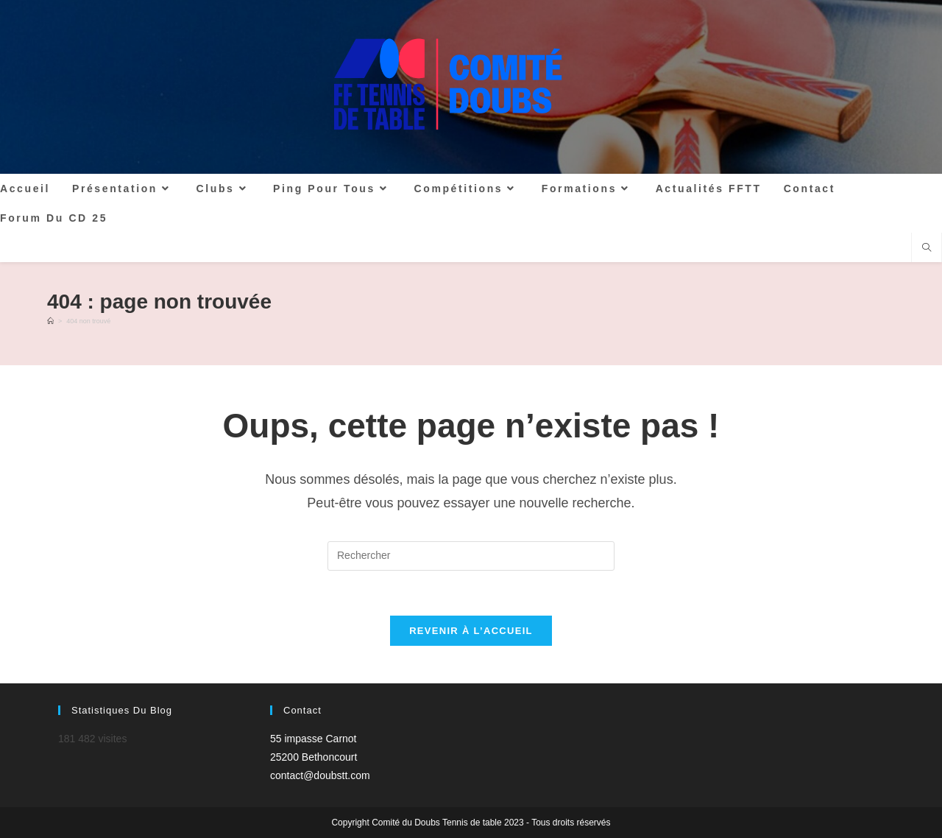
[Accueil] (50, 321)
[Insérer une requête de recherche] (471, 556)
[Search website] (926, 249)
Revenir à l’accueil (471, 630)
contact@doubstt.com (320, 775)
